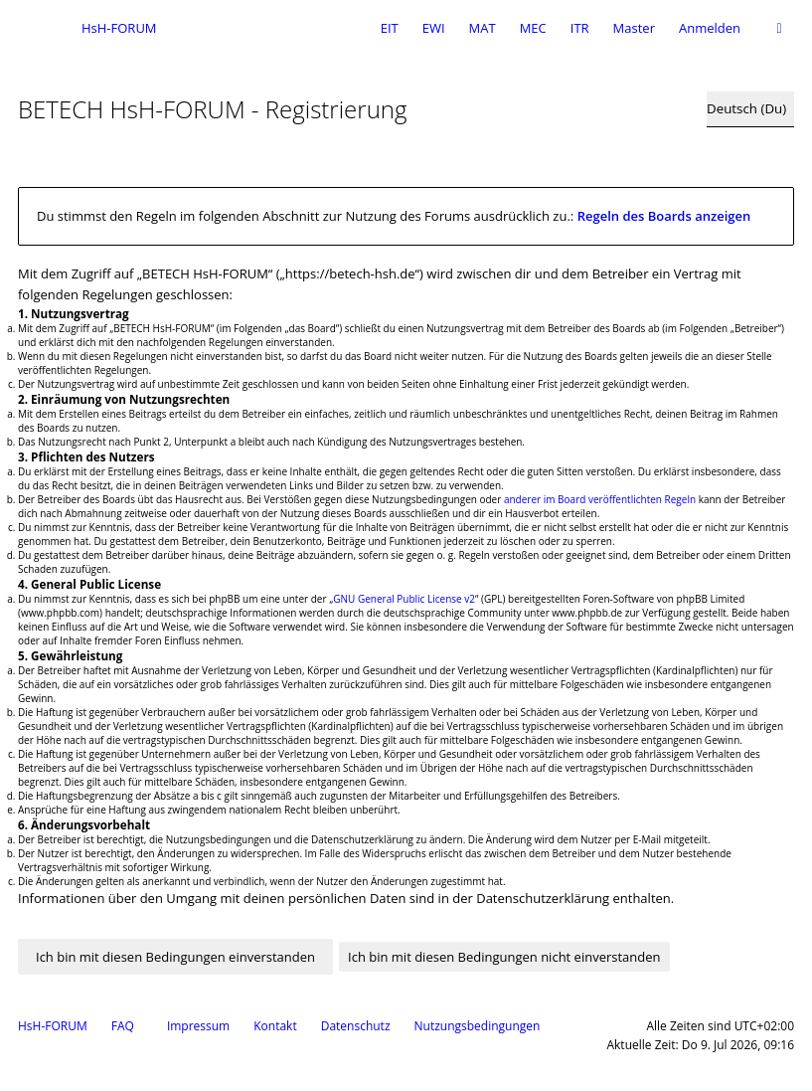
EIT (390, 28)
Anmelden (709, 28)
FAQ (122, 1025)
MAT (482, 28)
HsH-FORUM (52, 1025)
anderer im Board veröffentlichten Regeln (600, 499)
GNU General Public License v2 (404, 599)
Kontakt (274, 1025)
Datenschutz (356, 1025)
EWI (433, 28)
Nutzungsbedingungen (477, 1025)
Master (634, 28)
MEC (533, 28)
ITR (579, 28)
